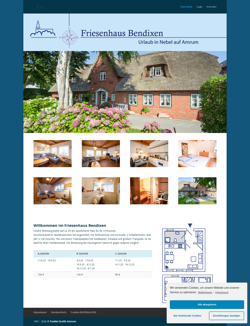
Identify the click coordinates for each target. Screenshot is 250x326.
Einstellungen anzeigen (226, 315)
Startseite (186, 7)
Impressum (40, 312)
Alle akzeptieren (207, 304)
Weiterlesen (205, 292)
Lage (199, 7)
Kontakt (211, 7)
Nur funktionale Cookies (187, 315)
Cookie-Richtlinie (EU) (83, 312)
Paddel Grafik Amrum (63, 321)
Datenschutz (58, 312)
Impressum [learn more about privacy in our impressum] (222, 292)
